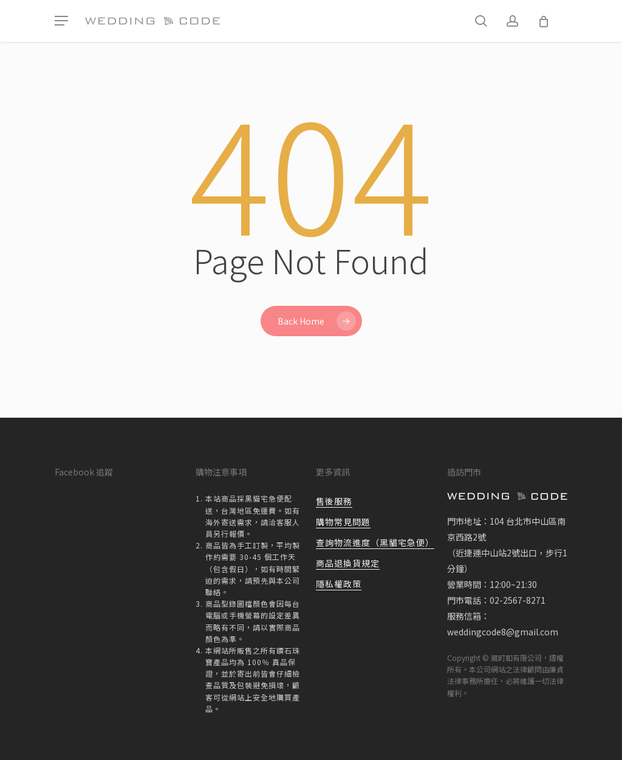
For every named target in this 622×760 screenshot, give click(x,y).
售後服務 (334, 501)
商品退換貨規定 (348, 563)
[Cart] (543, 21)
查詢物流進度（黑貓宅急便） (375, 542)
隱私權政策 (338, 584)
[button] (61, 21)
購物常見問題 (343, 522)
